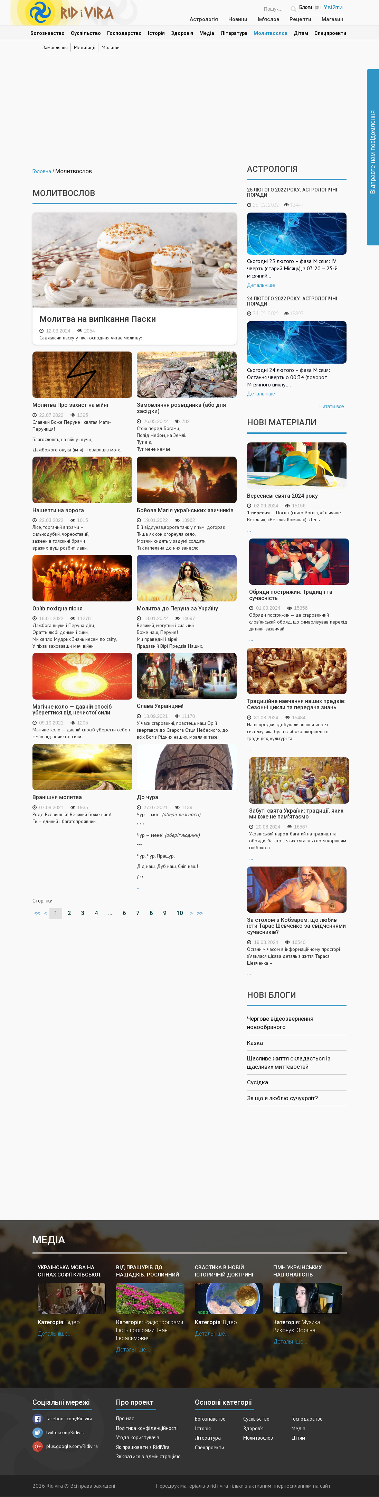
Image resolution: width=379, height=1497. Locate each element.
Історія (156, 33)
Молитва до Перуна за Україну (177, 608)
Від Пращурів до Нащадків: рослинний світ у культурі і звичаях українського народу (148, 1271)
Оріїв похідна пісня (57, 608)
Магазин (332, 19)
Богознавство (47, 33)
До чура (147, 797)
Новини (237, 19)
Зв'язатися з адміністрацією (148, 1456)
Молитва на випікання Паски (97, 319)
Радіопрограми (163, 1322)
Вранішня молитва (57, 797)
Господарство (124, 33)
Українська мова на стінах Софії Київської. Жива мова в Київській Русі (70, 1271)
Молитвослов (270, 33)
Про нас (125, 1418)
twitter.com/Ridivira (59, 1432)
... (187, 850)
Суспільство (86, 33)
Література (233, 33)
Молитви (111, 47)
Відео (73, 1322)
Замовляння (55, 47)
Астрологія (204, 19)
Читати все (331, 406)
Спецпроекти (330, 33)
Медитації (84, 47)
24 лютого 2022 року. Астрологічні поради (292, 301)
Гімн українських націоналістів (297, 1271)
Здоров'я (182, 33)
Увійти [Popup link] (333, 7)
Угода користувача (137, 1437)
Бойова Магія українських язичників (185, 510)
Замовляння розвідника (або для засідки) (181, 408)
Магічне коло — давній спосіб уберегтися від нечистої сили (72, 709)
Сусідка (257, 1082)
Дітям (301, 33)
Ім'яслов (268, 19)
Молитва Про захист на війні (70, 405)
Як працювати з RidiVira (143, 1447)
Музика (311, 1322)
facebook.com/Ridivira (62, 1418)
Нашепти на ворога (58, 510)
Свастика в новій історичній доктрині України (224, 1271)
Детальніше (261, 285)
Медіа (206, 33)
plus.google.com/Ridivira (65, 1446)
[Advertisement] (189, 105)
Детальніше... (55, 1333)
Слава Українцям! (160, 706)
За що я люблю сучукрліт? (282, 1098)
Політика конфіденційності (147, 1428)
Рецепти (300, 19)
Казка (255, 1042)
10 (180, 913)
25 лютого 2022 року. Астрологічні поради (292, 192)
